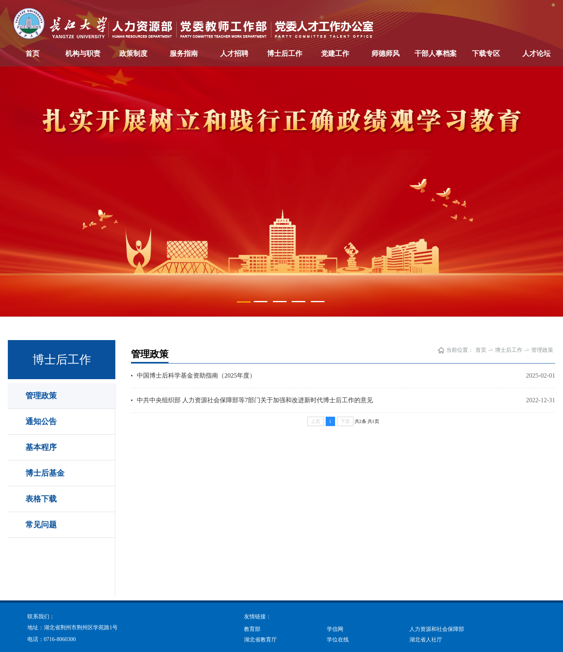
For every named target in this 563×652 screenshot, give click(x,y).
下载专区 (486, 53)
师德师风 (385, 53)
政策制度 (133, 53)
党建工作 (335, 53)
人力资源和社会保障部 (436, 629)
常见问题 (41, 524)
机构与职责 (82, 53)
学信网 (335, 629)
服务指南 (184, 53)
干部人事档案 (435, 53)
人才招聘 (234, 53)
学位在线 (338, 640)
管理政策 (41, 395)
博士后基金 (45, 473)
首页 (32, 53)
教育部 (252, 629)
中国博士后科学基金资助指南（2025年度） (196, 375)
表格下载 (41, 498)
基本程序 (41, 447)
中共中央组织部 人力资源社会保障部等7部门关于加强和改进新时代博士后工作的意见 (255, 400)
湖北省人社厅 (425, 640)
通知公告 (41, 421)
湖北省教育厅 (260, 640)
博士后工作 (284, 53)
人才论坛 (536, 53)
